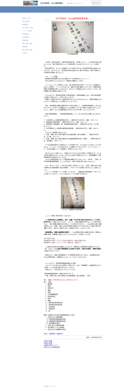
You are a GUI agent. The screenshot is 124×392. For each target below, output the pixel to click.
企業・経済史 (26, 21)
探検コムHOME (26, 18)
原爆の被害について (51, 345)
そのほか (24, 53)
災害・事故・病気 (27, 43)
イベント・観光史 (27, 31)
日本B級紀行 (25, 37)
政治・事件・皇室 (27, 49)
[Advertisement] (73, 365)
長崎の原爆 (48, 343)
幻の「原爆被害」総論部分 (54, 334)
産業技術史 (25, 24)
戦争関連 (24, 46)
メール (53, 386)
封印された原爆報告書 (52, 347)
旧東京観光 (25, 40)
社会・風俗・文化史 (27, 27)
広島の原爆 (48, 341)
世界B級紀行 (25, 34)
